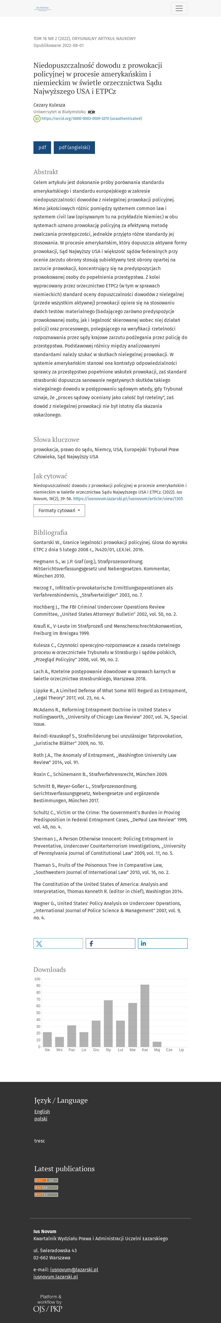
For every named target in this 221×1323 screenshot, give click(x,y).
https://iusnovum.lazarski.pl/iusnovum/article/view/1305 (128, 498)
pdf (42, 147)
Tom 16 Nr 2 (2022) (51, 38)
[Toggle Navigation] (179, 8)
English (42, 1111)
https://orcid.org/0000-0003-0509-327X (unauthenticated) (87, 118)
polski (40, 1119)
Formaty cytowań (57, 510)
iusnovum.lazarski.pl (55, 1277)
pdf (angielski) (74, 147)
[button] (58, 943)
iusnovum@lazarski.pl (74, 1270)
